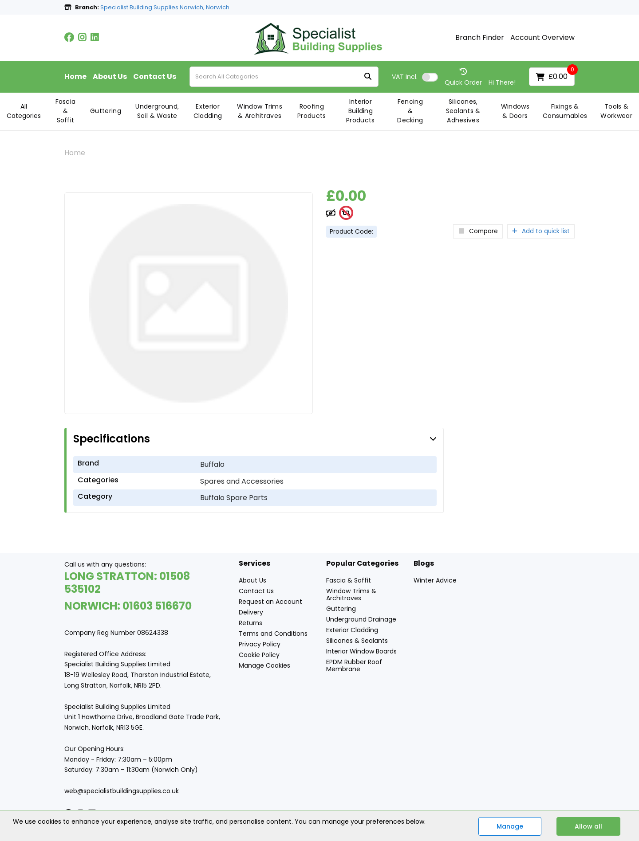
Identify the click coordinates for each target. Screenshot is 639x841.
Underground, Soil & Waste (157, 111)
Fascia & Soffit (65, 111)
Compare (478, 231)
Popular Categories (362, 563)
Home (75, 77)
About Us (110, 77)
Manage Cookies (264, 665)
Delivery (251, 612)
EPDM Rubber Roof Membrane (354, 665)
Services (254, 563)
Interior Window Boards (361, 651)
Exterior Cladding (207, 111)
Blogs (424, 563)
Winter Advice (435, 580)
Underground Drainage (361, 619)
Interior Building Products (360, 111)
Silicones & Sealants (357, 640)
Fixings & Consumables (565, 111)
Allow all (588, 826)
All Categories (24, 111)
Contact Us (154, 77)
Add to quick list (541, 231)
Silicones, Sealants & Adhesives (463, 111)
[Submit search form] (368, 76)
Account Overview (542, 38)
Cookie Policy (259, 654)
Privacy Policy (259, 644)
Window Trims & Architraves (259, 111)
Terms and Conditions (273, 633)
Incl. (405, 76)
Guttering (105, 110)
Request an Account (270, 601)
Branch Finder (479, 38)
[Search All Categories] (284, 76)
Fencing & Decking (410, 111)
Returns (250, 622)
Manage (510, 826)
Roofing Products (311, 111)
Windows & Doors (515, 111)
